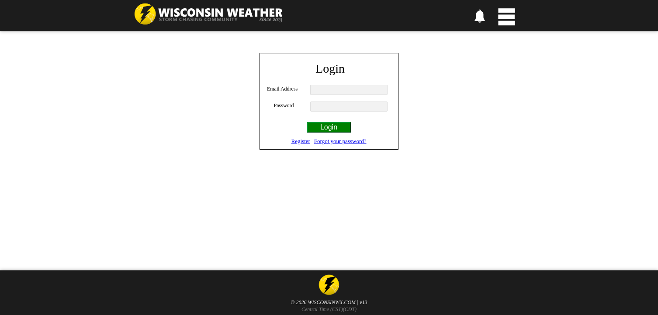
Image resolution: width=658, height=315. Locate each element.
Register (300, 141)
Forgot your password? (340, 141)
